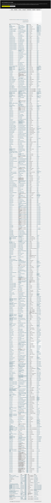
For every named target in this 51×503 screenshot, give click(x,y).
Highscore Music (39, 303)
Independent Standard (38, 294)
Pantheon (20, 255)
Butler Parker (11, 261)
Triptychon (20, 272)
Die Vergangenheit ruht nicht (22, 125)
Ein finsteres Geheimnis (21, 231)
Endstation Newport (21, 295)
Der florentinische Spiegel (22, 150)
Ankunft (19, 320)
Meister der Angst (11, 331)
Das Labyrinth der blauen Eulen (22, 397)
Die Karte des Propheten (22, 126)
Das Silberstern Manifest (22, 350)
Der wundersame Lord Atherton (13, 161)
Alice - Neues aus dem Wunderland (12, 242)
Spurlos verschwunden (21, 243)
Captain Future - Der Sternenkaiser (11, 362)
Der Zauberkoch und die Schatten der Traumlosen (22, 366)
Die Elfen (10, 336)
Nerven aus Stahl (21, 314)
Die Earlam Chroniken (12, 325)
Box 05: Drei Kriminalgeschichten (21, 260)
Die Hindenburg (20, 63)
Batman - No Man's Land (12, 373)
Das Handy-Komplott (21, 56)
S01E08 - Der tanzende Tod (22, 68)
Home (16, 19)
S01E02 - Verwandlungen (22, 26)
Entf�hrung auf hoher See (22, 390)
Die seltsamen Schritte (21, 169)
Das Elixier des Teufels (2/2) (22, 155)
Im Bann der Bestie (21, 173)
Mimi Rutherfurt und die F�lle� (13, 236)
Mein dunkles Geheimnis (22, 273)
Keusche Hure (20, 237)
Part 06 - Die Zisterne (21, 145)
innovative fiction (39, 296)
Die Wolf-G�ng (11, 225)
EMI (37, 225)
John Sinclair (11, 120)
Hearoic (38, 80)
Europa (37, 50)
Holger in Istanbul (21, 85)
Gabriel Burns (11, 32)
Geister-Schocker (11, 196)
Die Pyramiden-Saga (21, 140)
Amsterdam (20, 337)
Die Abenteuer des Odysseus (13, 43)
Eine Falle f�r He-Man (21, 80)
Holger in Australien (21, 235)
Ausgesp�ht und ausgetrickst (22, 119)
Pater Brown (10, 169)
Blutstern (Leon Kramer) (22, 326)
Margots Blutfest (21, 175)
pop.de (37, 254)
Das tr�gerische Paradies (22, 167)
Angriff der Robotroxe (21, 391)
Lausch (38, 186)
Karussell (38, 381)
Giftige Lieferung (21, 195)
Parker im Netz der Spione (22, 266)
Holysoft (38, 350)
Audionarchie (38, 307)
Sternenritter (10, 391)
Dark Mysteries (11, 392)
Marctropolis (38, 302)
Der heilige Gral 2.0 (21, 374)
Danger (10, 145)
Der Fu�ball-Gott (21, 57)
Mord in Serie (11, 330)
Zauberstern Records (38, 261)
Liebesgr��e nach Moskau (22, 201)
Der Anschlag (20, 289)
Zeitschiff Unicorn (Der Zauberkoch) (12, 366)
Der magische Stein (21, 186)
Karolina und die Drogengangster (21, 315)
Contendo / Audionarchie (38, 368)
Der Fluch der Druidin (21, 138)
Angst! (19, 139)
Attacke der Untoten (21, 146)
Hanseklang (38, 320)
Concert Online (38, 206)
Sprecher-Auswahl (22, 19)
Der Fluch (10, 296)
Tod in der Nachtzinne (21, 336)
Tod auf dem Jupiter (21, 362)
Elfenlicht (20, 348)
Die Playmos (10, 402)
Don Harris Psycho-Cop (12, 289)
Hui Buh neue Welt (11, 249)
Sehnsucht (20, 190)
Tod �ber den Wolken (21, 369)
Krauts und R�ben (21, 114)
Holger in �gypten (21, 78)
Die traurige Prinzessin (21, 62)
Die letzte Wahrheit (21, 308)
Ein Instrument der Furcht (22, 301)
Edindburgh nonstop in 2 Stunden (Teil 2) (22, 122)
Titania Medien (38, 380)
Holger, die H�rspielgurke (12, 79)
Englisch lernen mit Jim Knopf (13, 91)
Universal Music (39, 32)
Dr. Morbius (10, 273)
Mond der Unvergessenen (22, 318)
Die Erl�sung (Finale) (21, 192)
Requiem (10, 175)
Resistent (20, 152)
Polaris (37, 255)
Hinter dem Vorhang (21, 409)
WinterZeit (38, 392)
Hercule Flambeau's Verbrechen (13, 151)
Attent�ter (20, 259)
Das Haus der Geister (21, 230)
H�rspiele (18, 19)
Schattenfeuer (20, 151)
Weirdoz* (38, 157)
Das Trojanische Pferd (21, 49)
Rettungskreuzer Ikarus (12, 37)
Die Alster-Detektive (11, 195)
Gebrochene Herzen (21, 285)
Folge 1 (19, 98)
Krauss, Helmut (26, 19)
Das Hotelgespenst (21, 324)
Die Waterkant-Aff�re (21, 115)
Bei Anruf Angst (20, 330)
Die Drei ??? (10, 50)
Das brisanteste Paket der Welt (22, 332)
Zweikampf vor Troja (21, 45)
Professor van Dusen (12, 386)
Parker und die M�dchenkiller (22, 342)
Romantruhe (38, 196)
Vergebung (20, 283)
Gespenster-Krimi (11, 368)
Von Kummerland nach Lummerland (21, 91)
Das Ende (20, 373)
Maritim (38, 103)
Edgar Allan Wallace (11, 132)
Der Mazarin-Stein (21, 248)
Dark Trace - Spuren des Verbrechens (12, 149)
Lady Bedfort (11, 73)
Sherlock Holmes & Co (12, 361)
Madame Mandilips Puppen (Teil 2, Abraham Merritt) (22, 377)
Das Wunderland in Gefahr (22, 242)
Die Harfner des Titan (21, 303)
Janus (19, 385)
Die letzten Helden (11, 350)
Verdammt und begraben (22, 356)
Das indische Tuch (21, 132)
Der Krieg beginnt (21, 43)
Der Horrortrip (20, 297)
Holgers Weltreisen (11, 85)
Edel (37, 402)
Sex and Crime (20, 144)
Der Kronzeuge (20, 254)
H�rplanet (38, 37)
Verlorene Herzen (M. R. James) (22, 380)
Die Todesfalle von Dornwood (22, 408)
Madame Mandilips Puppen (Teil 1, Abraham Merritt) (22, 375)
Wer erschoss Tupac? (21, 51)
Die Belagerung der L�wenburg (22, 403)
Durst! (19, 113)
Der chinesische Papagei (22, 404)
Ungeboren (20, 103)
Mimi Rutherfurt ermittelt (12, 125)
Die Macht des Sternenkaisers (22, 363)
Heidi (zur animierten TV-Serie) (13, 381)
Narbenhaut (10, 301)
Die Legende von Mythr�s (12, 126)
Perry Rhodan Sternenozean (12, 272)
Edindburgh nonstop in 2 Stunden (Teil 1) (22, 121)
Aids (19, 387)
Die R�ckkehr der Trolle (22, 225)
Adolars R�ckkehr (21, 249)
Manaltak (20, 302)
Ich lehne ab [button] (8, 6)
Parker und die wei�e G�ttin (22, 261)
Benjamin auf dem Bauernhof (22, 86)
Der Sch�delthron (21, 367)
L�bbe (37, 51)
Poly (37, 98)
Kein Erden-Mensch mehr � (22, 319)
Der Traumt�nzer (21, 307)
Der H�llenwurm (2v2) (21, 338)
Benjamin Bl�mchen (12, 86)
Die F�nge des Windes (21, 32)
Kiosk (37, 43)
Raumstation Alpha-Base (12, 259)
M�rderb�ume (20, 368)
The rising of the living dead (22, 31)
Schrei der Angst (11, 302)
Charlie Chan (11, 404)
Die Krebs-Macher (21, 55)
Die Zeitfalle (20, 174)
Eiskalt (19, 284)
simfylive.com (38, 265)
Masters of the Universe (12, 80)
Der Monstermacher (21, 25)
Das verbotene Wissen (21, 184)
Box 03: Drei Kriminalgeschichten (21, 236)
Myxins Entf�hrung (21, 120)
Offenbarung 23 (11, 51)
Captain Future (11, 98)
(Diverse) (10, 291)
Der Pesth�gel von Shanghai (22, 355)
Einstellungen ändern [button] (12, 6)
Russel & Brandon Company (39, 26)
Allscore (38, 386)
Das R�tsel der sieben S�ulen (22, 133)
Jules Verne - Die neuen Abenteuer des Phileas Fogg (12, 390)
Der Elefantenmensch (21, 331)
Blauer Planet (11, 320)
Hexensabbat (20, 202)
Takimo (10, 255)
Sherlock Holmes (11, 104)
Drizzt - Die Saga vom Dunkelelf (13, 186)
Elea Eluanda (11, 267)
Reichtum (20, 396)
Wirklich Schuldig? (21, 247)
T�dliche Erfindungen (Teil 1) (22, 161)
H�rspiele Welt (38, 25)
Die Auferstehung (21, 157)
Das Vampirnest (20, 290)
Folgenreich (38, 336)
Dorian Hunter (11, 337)
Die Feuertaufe (20, 37)
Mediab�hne (38, 331)
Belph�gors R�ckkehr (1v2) (22, 344)
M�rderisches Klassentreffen (22, 392)
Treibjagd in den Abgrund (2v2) (22, 296)
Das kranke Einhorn (21, 267)
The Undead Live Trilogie (12, 31)
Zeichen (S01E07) (21, 325)
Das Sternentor (11, 133)
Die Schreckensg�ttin (21, 97)
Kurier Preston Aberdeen (12, 121)
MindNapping (11, 307)
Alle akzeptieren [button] (4, 6)
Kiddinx (38, 86)
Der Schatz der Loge (21, 191)
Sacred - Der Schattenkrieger (12, 157)
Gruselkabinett (11, 380)
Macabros (10, 25)
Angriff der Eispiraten (21, 402)
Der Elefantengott (21, 398)
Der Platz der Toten (21, 379)
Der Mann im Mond (21, 163)
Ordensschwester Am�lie (12, 243)
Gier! (19, 61)
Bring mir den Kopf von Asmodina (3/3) (21, 277)
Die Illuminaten (20, 309)
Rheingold (20, 313)
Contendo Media (39, 330)
